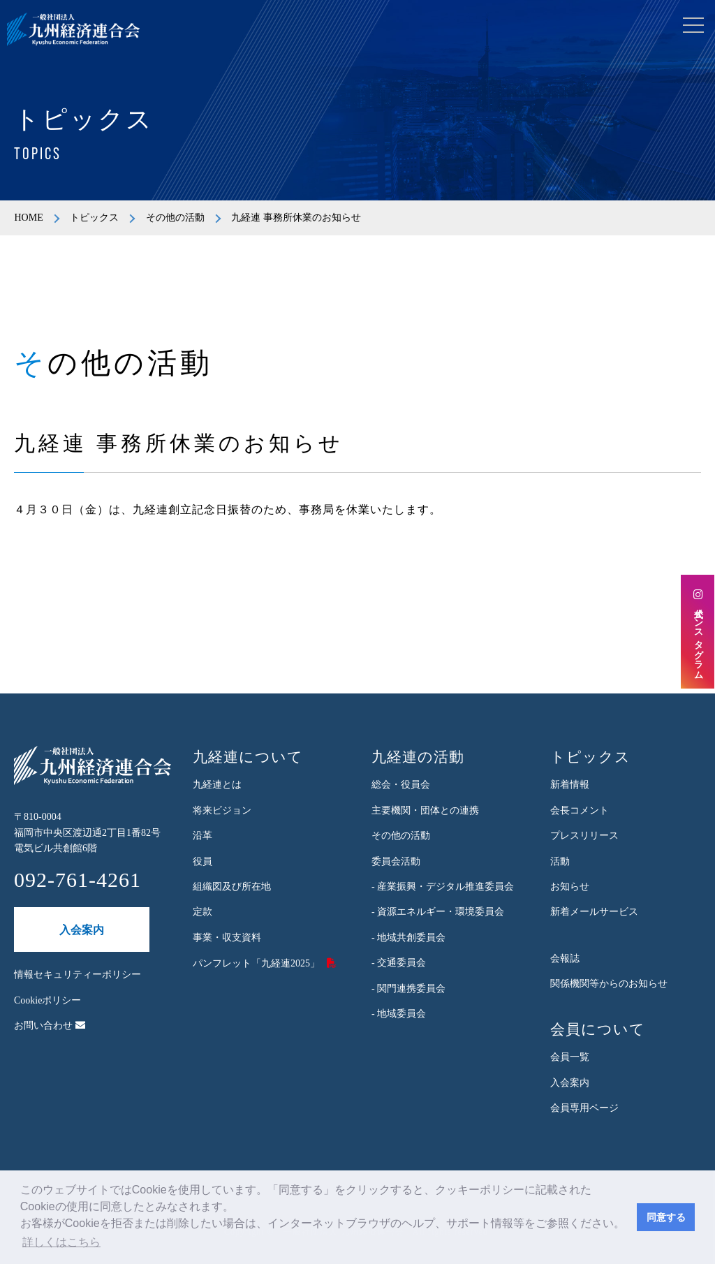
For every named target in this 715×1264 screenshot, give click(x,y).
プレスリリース (584, 835)
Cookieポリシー (47, 1000)
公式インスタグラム (698, 632)
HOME (28, 217)
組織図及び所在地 (232, 886)
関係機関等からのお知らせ (609, 983)
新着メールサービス (594, 911)
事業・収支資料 (227, 937)
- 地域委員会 (398, 1013)
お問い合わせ (49, 1025)
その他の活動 (175, 217)
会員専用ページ (584, 1108)
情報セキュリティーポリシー (77, 974)
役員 (202, 861)
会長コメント (579, 810)
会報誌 (565, 958)
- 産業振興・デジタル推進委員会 (442, 886)
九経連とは (217, 784)
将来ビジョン (222, 810)
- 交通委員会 (398, 962)
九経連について (248, 757)
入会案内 (81, 930)
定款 (202, 911)
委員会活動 (395, 861)
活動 (560, 861)
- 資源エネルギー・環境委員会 (437, 911)
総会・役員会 (400, 784)
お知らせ (569, 886)
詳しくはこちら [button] (61, 1242)
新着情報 (569, 784)
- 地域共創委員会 (408, 937)
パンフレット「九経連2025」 (256, 963)
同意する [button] (666, 1217)
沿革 (202, 835)
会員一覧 (569, 1057)
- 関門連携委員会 (408, 988)
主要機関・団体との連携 (425, 810)
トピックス (94, 217)
